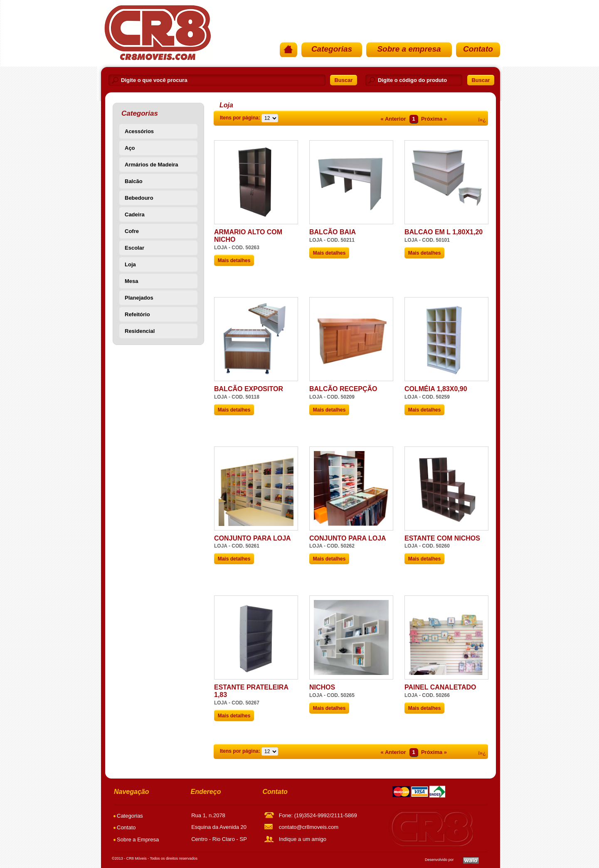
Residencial (140, 331)
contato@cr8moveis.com (308, 827)
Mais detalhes (234, 260)
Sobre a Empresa (138, 839)
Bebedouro (139, 198)
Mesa (131, 281)
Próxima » (434, 119)
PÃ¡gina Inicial (156, 32)
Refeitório (137, 314)
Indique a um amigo (302, 839)
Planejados (139, 298)
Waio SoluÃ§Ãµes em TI (471, 860)
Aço (130, 148)
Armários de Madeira (151, 164)
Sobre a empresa (409, 49)
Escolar (134, 248)
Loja (130, 264)
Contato (478, 49)
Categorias (331, 49)
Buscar (343, 80)
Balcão (134, 181)
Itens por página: (240, 118)
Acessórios (139, 131)
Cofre (132, 231)
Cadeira (135, 214)
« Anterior (393, 119)
